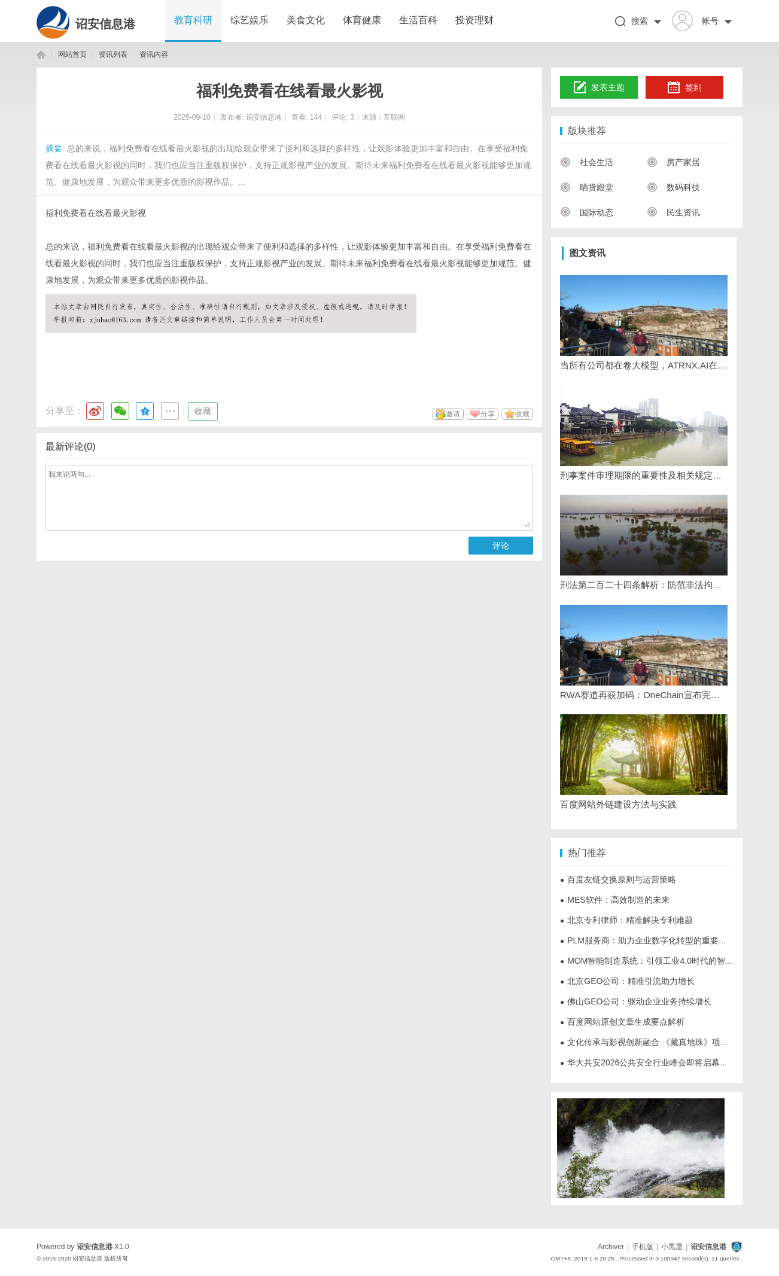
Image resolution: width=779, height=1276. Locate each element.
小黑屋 (672, 1246)
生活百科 (418, 20)
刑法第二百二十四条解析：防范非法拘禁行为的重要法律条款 (644, 585)
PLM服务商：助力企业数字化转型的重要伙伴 (647, 940)
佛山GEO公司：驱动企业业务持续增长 (635, 1001)
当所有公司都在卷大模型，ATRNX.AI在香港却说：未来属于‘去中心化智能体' (644, 365)
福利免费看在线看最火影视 (95, 213)
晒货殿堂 (586, 187)
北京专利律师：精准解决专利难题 (626, 920)
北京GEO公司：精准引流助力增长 (627, 981)
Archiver (611, 1246)
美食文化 (306, 20)
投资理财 (474, 20)
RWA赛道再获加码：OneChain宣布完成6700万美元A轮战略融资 (644, 695)
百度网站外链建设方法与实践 (618, 804)
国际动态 (586, 212)
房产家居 (673, 162)
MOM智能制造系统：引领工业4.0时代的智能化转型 (659, 961)
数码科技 (673, 187)
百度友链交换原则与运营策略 (618, 879)
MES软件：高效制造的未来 (615, 900)
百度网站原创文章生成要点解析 (622, 1022)
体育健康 (362, 20)
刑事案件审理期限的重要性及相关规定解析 (644, 475)
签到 (684, 88)
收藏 (202, 411)
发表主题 (599, 88)
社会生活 (586, 162)
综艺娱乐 (249, 20)
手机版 (642, 1246)
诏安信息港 (105, 24)
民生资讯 (673, 212)
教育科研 (193, 20)
